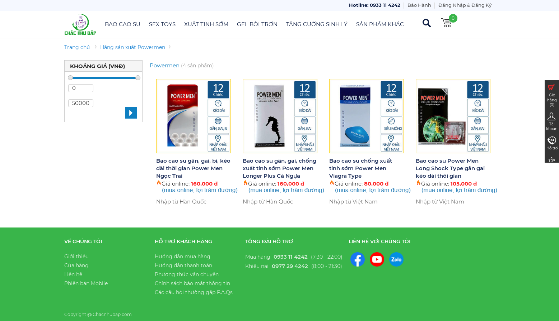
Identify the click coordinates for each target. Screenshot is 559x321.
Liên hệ (73, 274)
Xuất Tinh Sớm (206, 24)
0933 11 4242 (291, 256)
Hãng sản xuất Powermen (132, 47)
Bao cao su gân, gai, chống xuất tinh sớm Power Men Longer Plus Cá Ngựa (279, 168)
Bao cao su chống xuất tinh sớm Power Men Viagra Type (360, 168)
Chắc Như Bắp (80, 24)
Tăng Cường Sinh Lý (317, 24)
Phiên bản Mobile (86, 283)
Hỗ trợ (552, 142)
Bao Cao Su (122, 24)
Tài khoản (551, 121)
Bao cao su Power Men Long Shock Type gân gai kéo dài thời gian (450, 168)
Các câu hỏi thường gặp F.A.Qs (194, 292)
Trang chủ (77, 47)
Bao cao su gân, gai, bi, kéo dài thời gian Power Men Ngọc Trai (193, 168)
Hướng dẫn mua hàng (182, 256)
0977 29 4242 (290, 266)
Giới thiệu (76, 256)
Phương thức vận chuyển (187, 274)
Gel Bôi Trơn (257, 24)
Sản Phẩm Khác (380, 24)
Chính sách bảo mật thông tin (192, 283)
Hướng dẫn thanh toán (183, 265)
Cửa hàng (76, 265)
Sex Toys (162, 24)
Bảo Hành (419, 5)
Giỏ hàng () (551, 94)
